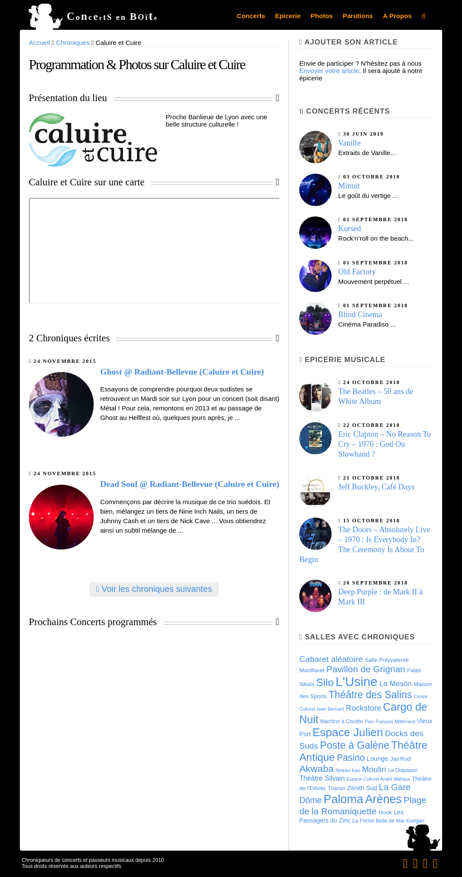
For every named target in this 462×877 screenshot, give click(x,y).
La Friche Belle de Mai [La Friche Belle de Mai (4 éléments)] (378, 821)
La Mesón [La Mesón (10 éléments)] (395, 683)
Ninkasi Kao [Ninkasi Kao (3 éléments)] (347, 770)
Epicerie (288, 15)
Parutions (358, 15)
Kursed (349, 228)
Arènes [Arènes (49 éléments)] (383, 799)
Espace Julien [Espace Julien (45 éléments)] (348, 732)
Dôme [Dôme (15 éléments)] (310, 800)
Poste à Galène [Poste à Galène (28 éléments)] (354, 745)
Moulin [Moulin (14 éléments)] (374, 769)
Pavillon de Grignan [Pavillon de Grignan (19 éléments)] (365, 669)
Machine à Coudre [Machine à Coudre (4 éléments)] (341, 721)
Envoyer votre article (329, 70)
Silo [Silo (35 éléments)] (325, 682)
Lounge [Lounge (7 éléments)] (377, 758)
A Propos (397, 15)
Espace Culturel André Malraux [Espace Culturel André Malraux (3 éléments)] (378, 779)
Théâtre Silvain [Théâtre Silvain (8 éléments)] (322, 778)
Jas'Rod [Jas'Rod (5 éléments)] (400, 759)
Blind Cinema (360, 314)
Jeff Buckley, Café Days (376, 487)
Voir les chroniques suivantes (154, 589)
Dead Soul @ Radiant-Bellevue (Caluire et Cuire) (189, 484)
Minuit (349, 185)
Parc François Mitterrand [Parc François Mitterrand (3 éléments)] (390, 721)
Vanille (349, 143)
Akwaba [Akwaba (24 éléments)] (316, 768)
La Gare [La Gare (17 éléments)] (395, 787)
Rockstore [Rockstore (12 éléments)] (363, 708)
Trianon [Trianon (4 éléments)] (336, 788)
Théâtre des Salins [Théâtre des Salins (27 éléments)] (370, 694)
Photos (321, 15)
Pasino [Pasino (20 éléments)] (351, 758)
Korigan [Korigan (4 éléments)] (415, 821)
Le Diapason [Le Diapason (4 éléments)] (403, 770)
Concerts (251, 15)
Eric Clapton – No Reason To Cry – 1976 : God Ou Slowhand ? (384, 444)
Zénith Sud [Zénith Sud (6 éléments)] (362, 788)
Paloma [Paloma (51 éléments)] (343, 799)
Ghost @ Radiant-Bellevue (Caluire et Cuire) (182, 371)
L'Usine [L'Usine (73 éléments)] (356, 681)
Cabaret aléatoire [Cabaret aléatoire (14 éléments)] (331, 659)
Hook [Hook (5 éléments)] (385, 812)
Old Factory (357, 271)
